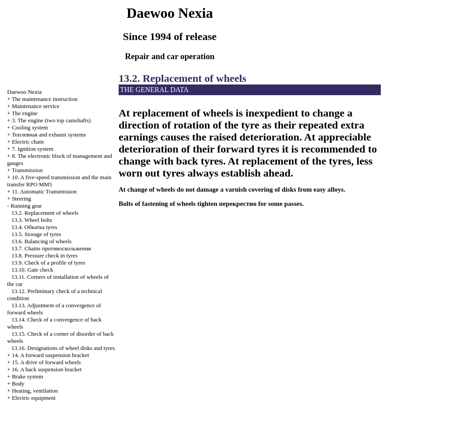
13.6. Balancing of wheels (42, 241)
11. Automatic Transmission (44, 191)
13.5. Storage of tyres (36, 234)
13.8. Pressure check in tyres (45, 255)
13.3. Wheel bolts (32, 220)
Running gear (26, 205)
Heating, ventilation (35, 390)
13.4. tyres (34, 227)
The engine (24, 113)
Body (18, 383)
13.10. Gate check (32, 269)
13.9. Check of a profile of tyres (48, 262)
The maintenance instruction (44, 99)
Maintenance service (36, 106)
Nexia (24, 91)
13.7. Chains (51, 248)
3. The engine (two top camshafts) (51, 120)
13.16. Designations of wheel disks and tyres (63, 348)
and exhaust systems (49, 134)
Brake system (27, 376)
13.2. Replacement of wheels (45, 212)
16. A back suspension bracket (47, 369)
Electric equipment (34, 397)
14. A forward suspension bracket (50, 355)
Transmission (27, 170)
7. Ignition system (33, 148)
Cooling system (30, 127)
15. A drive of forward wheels (46, 362)
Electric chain (28, 141)
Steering (21, 198)
